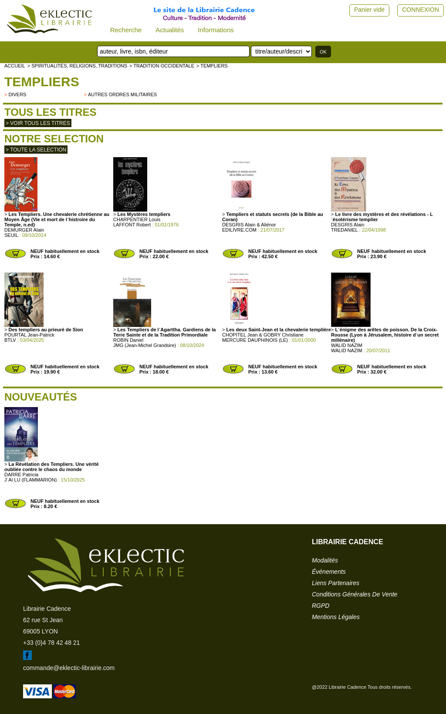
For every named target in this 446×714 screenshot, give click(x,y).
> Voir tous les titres (38, 123)
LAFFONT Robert (132, 224)
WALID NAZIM (346, 345)
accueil (14, 65)
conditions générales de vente (354, 594)
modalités (325, 560)
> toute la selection (36, 150)
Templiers (41, 81)
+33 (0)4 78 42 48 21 (51, 642)
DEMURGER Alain (24, 229)
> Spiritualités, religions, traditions (77, 65)
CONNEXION (420, 9)
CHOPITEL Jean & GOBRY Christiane (263, 334)
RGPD (320, 605)
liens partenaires (335, 582)
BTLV (10, 340)
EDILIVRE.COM (239, 229)
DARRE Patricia (21, 474)
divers (17, 94)
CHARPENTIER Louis (136, 219)
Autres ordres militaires (122, 94)
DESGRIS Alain (347, 224)
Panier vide (369, 9)
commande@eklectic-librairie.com (69, 667)
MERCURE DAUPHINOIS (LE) (255, 340)
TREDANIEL (344, 229)
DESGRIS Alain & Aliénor (249, 224)
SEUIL (11, 235)
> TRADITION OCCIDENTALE (161, 65)
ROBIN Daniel (128, 340)
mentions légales (336, 616)
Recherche (126, 30)
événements (329, 571)
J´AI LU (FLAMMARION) (30, 479)
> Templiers (212, 65)
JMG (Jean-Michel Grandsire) (144, 345)
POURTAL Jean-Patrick (29, 334)
